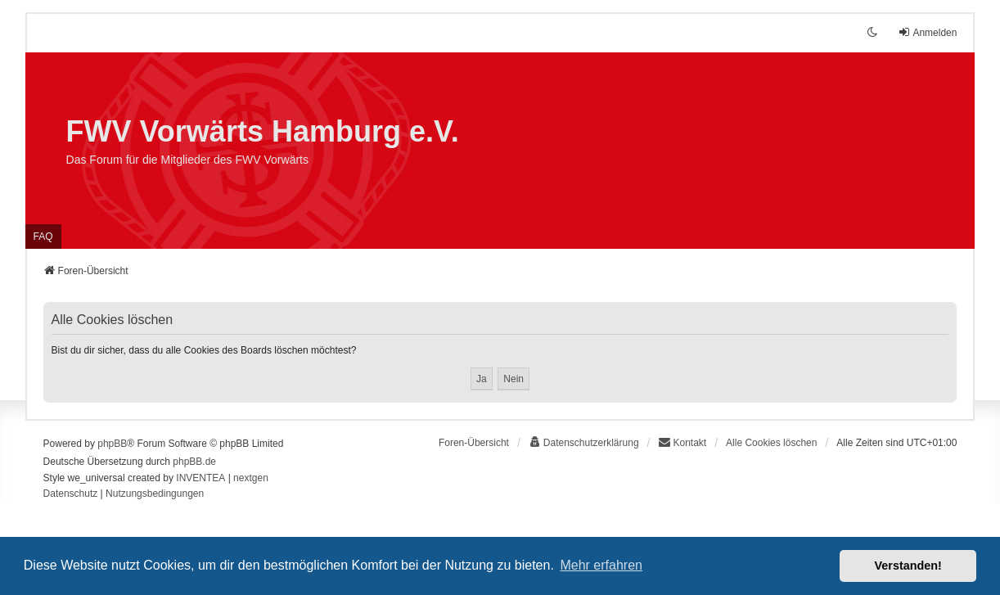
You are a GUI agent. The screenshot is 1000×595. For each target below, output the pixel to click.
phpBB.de (194, 461)
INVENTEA (200, 478)
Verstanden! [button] (908, 565)
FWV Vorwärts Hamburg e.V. (262, 131)
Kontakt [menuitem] (682, 442)
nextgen (250, 478)
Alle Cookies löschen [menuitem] (771, 443)
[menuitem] (584, 442)
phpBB (112, 443)
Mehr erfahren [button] (601, 565)
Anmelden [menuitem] (927, 32)
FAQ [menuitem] (43, 236)
